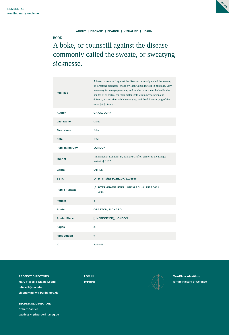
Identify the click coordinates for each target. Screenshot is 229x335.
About (81, 31)
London (100, 147)
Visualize (131, 31)
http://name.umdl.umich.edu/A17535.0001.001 (128, 189)
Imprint (90, 281)
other (98, 169)
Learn (147, 31)
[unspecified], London (111, 218)
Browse (96, 31)
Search (113, 31)
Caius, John (103, 112)
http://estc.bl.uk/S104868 (117, 178)
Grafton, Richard (108, 209)
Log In (89, 276)
